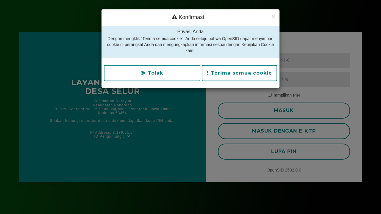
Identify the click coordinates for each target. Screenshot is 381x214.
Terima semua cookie (239, 64)
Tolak (152, 64)
